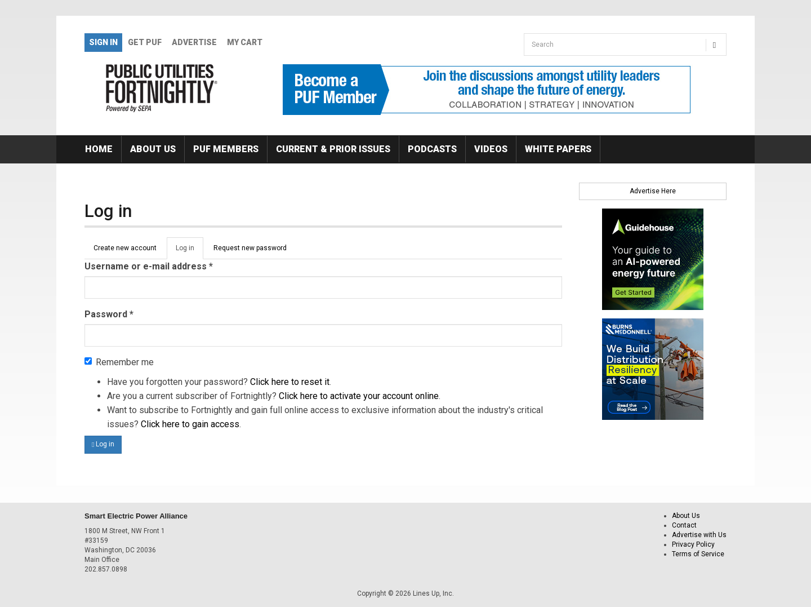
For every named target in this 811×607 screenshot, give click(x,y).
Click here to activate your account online (359, 396)
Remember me (119, 362)
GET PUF (145, 42)
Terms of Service (698, 554)
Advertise (194, 42)
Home (99, 149)
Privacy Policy (693, 544)
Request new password (250, 248)
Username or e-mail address (148, 266)
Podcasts (432, 149)
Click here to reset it (289, 381)
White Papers (558, 149)
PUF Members (226, 149)
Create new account (125, 248)
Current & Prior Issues (333, 149)
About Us (153, 149)
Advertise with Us (699, 535)
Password (108, 314)
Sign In (103, 42)
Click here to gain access (190, 424)
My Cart (244, 42)
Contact (684, 525)
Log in (189, 251)
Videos (490, 149)
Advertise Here (653, 191)
